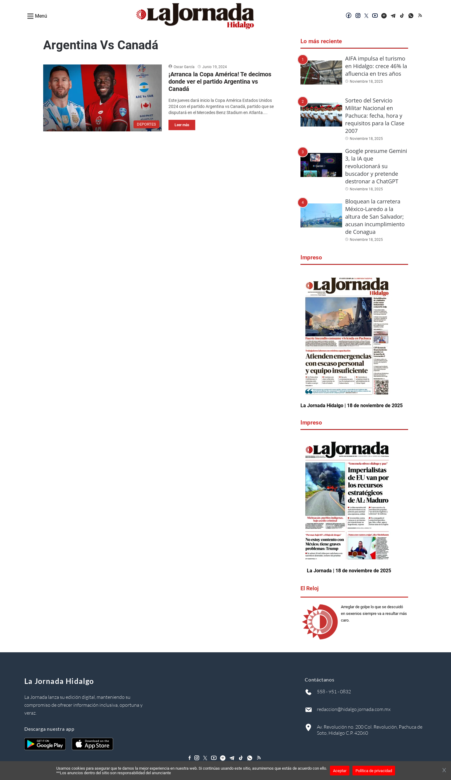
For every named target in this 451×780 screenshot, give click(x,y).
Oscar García (184, 67)
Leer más (182, 125)
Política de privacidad (374, 770)
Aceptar (339, 770)
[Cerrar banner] (444, 770)
